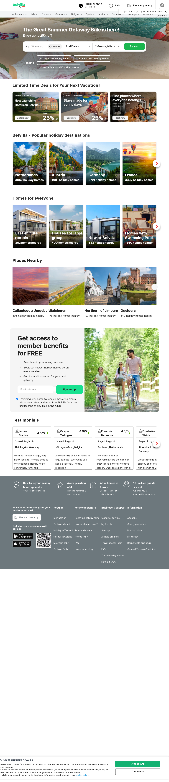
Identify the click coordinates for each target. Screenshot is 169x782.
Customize (138, 771)
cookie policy (82, 775)
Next (156, 163)
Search (134, 46)
